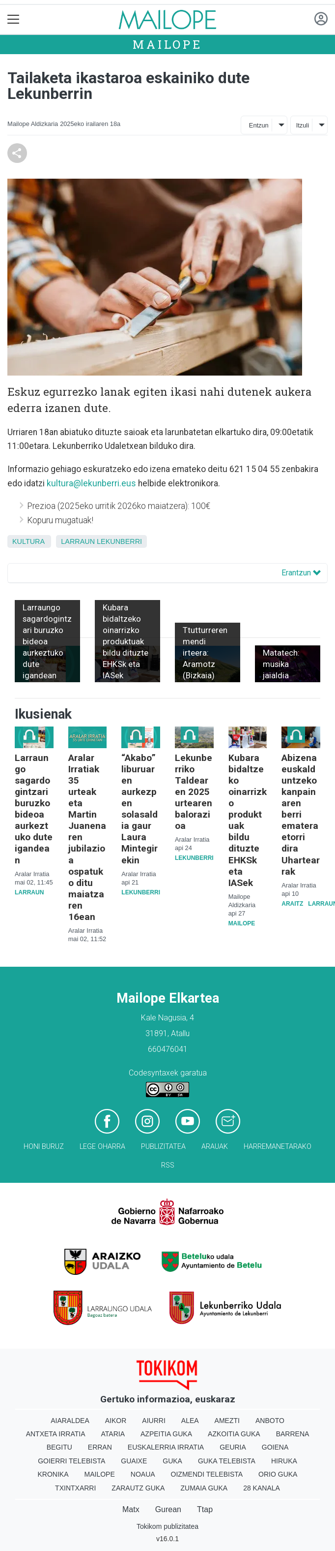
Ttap (205, 1509)
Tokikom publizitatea (167, 1526)
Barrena (292, 1434)
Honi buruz (44, 1146)
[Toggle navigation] (13, 19)
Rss (167, 1165)
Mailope (167, 44)
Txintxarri (75, 1488)
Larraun (78, 541)
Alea (190, 1420)
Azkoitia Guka (234, 1434)
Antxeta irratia (55, 1434)
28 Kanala (261, 1488)
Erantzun (301, 572)
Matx (131, 1509)
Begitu (59, 1447)
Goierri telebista (71, 1461)
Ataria (113, 1434)
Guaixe (134, 1461)
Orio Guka (277, 1474)
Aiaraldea (70, 1420)
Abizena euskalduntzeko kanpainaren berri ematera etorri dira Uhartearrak (300, 814)
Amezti (227, 1420)
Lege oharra (102, 1146)
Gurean (168, 1509)
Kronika (53, 1474)
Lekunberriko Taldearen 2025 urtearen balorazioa (193, 791)
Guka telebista (226, 1461)
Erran (100, 1447)
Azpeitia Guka (166, 1434)
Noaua (143, 1474)
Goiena (275, 1447)
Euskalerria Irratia (166, 1447)
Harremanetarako (277, 1146)
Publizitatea (163, 1146)
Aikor (116, 1420)
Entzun (259, 125)
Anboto (269, 1420)
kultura (28, 541)
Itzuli (302, 125)
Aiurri (153, 1420)
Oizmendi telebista (207, 1474)
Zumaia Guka (203, 1488)
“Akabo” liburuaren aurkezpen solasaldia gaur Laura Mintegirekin (139, 808)
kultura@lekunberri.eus (91, 483)
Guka (172, 1461)
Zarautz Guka (138, 1488)
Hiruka (284, 1461)
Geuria (233, 1447)
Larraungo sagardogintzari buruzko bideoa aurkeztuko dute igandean (34, 808)
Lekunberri (119, 541)
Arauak (214, 1146)
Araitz (292, 903)
